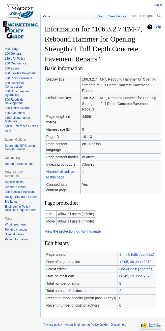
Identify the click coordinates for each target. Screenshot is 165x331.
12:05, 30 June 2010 (135, 262)
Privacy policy (52, 324)
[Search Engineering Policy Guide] (146, 15)
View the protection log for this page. (73, 231)
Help (157, 27)
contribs (147, 254)
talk (135, 254)
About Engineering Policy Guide (86, 324)
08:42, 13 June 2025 (135, 276)
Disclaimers (118, 324)
